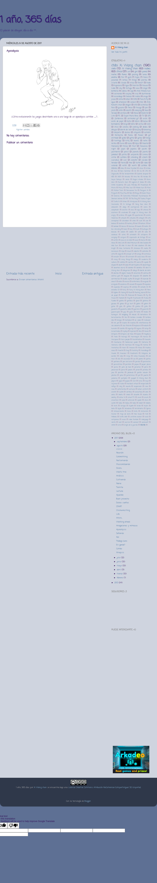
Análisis (120, 475)
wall (120, 422)
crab (149, 257)
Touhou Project (146, 198)
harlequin (114, 314)
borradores (115, 124)
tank (115, 406)
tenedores (128, 408)
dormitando (115, 279)
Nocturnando (122, 460)
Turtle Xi (117, 201)
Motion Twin (118, 190)
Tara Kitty (144, 99)
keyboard (137, 325)
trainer (113, 414)
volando (114, 165)
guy (124, 312)
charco (143, 240)
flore (123, 295)
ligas (127, 85)
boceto (139, 226)
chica (119, 71)
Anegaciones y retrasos (127, 525)
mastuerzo (117, 342)
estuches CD (115, 290)
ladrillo (122, 328)
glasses (113, 303)
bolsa (145, 121)
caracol (133, 102)
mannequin (135, 337)
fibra (149, 290)
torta (135, 411)
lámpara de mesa (126, 334)
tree (130, 162)
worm (134, 165)
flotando (131, 295)
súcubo (145, 160)
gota (120, 306)
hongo (148, 138)
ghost (137, 301)
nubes (147, 68)
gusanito (145, 309)
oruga (145, 96)
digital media (126, 273)
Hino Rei (137, 177)
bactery (130, 223)
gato (129, 77)
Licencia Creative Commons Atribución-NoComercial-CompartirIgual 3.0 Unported (104, 787)
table (134, 403)
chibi (141, 102)
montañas (115, 348)
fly (147, 295)
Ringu (137, 193)
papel (123, 149)
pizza (113, 99)
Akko (122, 168)
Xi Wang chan (121, 47)
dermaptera (135, 265)
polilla (124, 154)
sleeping (138, 110)
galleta (121, 301)
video (146, 162)
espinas (126, 287)
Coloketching (121, 456)
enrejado (114, 284)
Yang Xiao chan (141, 204)
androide (124, 212)
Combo (119, 548)
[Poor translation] (13, 826)
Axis (115, 171)
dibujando (126, 270)
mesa (130, 107)
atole (134, 221)
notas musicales (139, 356)
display (138, 129)
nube (113, 88)
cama (124, 234)
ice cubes (138, 320)
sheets (120, 394)
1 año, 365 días (30, 20)
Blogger (88, 801)
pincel (138, 370)
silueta (114, 82)
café (139, 232)
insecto (124, 323)
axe (147, 221)
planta (145, 152)
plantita (121, 372)
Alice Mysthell (132, 168)
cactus (141, 124)
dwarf (113, 281)
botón (146, 226)
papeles (133, 149)
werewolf (145, 422)
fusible (113, 301)
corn (123, 257)
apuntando (139, 215)
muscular (123, 353)
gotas (140, 138)
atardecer (125, 221)
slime (113, 157)
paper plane (146, 364)
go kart (130, 303)
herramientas (116, 317)
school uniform (143, 389)
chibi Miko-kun (132, 243)
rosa (112, 389)
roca (146, 386)
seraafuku (138, 392)
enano (127, 281)
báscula (113, 232)
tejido (119, 408)
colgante (120, 254)
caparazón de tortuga (137, 237)
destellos (139, 268)
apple (129, 215)
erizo (132, 82)
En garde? (120, 544)
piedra (130, 370)
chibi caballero (139, 245)
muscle (113, 353)
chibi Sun (114, 245)
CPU (146, 171)
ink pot (116, 323)
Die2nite (144, 113)
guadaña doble (125, 309)
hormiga (117, 140)
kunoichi (114, 328)
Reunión (120, 452)
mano (145, 77)
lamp (146, 328)
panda (137, 361)
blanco (124, 226)
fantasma (119, 135)
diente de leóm (145, 270)
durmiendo (146, 93)
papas (136, 364)
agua (113, 102)
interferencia (143, 323)
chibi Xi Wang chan (126, 65)
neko (121, 356)
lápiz (137, 143)
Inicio (58, 274)
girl (136, 71)
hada (149, 82)
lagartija (131, 328)
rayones (114, 383)
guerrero (137, 309)
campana (144, 234)
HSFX (119, 177)
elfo (135, 105)
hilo (126, 317)
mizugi (137, 345)
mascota (148, 339)
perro (146, 367)
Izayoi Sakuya (116, 179)
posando (114, 80)
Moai (149, 188)
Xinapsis (120, 552)
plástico (113, 375)
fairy (124, 290)
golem (146, 303)
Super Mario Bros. (131, 116)
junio (119, 561)
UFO (149, 116)
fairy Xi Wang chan (136, 290)
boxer (125, 229)
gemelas (130, 301)
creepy (135, 259)
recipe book (144, 383)
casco (136, 240)
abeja (124, 207)
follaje (134, 80)
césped (113, 265)
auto (140, 221)
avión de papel (117, 121)
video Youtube (133, 419)
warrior (127, 422)
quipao (127, 381)
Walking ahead (123, 521)
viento (113, 422)
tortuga (129, 88)
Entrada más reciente (20, 274)
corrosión (131, 257)
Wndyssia (133, 201)
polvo (121, 375)
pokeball (114, 154)
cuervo (139, 262)
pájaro (113, 381)
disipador (136, 276)
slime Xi (122, 397)
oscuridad (126, 359)
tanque (123, 406)
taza (146, 110)
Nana (118, 483)
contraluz (147, 254)
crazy (116, 259)
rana (140, 381)
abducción (114, 207)
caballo (123, 232)
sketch (128, 110)
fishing (123, 292)
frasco (113, 298)
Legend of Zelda (138, 182)
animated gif (133, 118)
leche (145, 140)
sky (120, 88)
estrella (134, 287)
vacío (146, 417)
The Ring (134, 198)
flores (124, 74)
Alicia (141, 168)
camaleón (133, 234)
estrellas (144, 105)
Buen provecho (122, 498)
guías (131, 312)
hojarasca (118, 85)
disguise (126, 276)
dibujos (114, 129)
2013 (116, 582)
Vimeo (124, 201)
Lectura (119, 491)
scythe (121, 392)
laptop (125, 331)
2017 (116, 438)
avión (145, 118)
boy (131, 229)
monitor (135, 85)
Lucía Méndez (132, 185)
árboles (114, 168)
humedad (128, 320)
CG (141, 171)
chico (116, 127)
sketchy (113, 397)
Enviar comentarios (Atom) (31, 279)
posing (135, 74)
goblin (138, 303)
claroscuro (114, 251)
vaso (137, 88)
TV (143, 116)
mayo (119, 565)
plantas (144, 80)
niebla (137, 96)
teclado (114, 113)
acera (146, 207)
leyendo (133, 331)
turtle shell (123, 417)
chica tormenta (124, 248)
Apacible (119, 495)
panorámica (118, 364)
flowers (140, 295)
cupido (146, 262)
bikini (137, 121)
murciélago (144, 350)
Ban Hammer (125, 171)
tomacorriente (119, 411)
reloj (120, 386)
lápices (138, 334)
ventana (123, 113)
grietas (137, 306)
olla (119, 359)
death (120, 265)
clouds (123, 82)
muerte (120, 350)
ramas (125, 80)
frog (128, 298)
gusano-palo (115, 312)
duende (145, 279)
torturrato (144, 411)
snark (146, 397)
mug (127, 350)
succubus (115, 160)
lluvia (122, 143)
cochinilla (145, 251)
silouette (136, 394)
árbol (128, 99)
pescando (114, 370)
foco (113, 107)
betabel (116, 226)
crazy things (125, 259)
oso (134, 359)
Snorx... (119, 468)
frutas (146, 298)
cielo (113, 68)
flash (130, 292)
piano (123, 370)
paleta (141, 359)
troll (146, 414)
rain (134, 381)
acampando (135, 207)
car (149, 237)
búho (133, 124)
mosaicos (144, 146)
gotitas (129, 306)
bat (149, 223)
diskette (145, 276)
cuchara (114, 262)
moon (124, 348)
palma (148, 359)
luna (145, 74)
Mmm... (119, 518)
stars (146, 400)
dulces (127, 132)
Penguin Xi (144, 190)
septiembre (122, 441)
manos (145, 337)
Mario (113, 188)
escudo (132, 284)
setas (113, 394)
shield (128, 394)
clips (122, 251)
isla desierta (115, 325)
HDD (112, 177)
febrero (120, 577)
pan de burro (127, 361)
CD (135, 171)
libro (140, 331)
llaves (146, 331)
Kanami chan (123, 182)
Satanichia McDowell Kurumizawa (135, 196)
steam (145, 157)
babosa (113, 223)
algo (138, 210)
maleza (129, 96)
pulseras (114, 378)
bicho (129, 121)
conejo (139, 254)
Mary (121, 188)
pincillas (145, 370)
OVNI (135, 99)
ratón (120, 110)
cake (146, 232)
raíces (122, 383)
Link (113, 116)
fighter (19, 129)
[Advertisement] (54, 249)
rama (121, 99)
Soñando (120, 533)
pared (144, 71)
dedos (145, 127)
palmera (117, 361)
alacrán (125, 210)
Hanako (127, 177)
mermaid (128, 345)
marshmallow (137, 339)
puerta (145, 375)
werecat (136, 422)
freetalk (121, 298)
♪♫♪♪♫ (119, 449)
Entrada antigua (92, 274)
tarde (139, 406)
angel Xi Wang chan (140, 212)
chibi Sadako (144, 243)
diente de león (126, 129)
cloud (129, 251)
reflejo (113, 386)
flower (140, 135)
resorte (128, 386)
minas (125, 146)
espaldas (117, 287)
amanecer (123, 102)
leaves (136, 140)
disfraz (145, 273)
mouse (145, 85)
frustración (137, 298)
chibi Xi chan (126, 245)
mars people (125, 339)
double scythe (127, 279)
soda (123, 400)
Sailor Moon (146, 193)
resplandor (138, 386)
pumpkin (124, 378)
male (116, 337)
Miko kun (129, 188)
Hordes (145, 177)
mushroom (134, 353)
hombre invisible (136, 317)
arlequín (142, 218)
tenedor (114, 162)
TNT (127, 198)
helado (134, 314)
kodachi (145, 325)
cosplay (128, 93)
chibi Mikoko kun (144, 91)
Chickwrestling (123, 510)
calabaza (114, 234)
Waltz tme (121, 472)
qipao (120, 381)
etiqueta (137, 132)
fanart (140, 82)
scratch (113, 392)
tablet (141, 403)
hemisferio (144, 314)
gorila (113, 306)
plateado (130, 372)
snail (139, 397)
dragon (128, 105)
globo (124, 138)
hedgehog (125, 314)
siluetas (145, 394)
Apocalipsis (121, 529)
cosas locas (141, 257)
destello (130, 268)
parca (116, 367)
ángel (145, 88)
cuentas (130, 262)
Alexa (136, 113)
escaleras (123, 284)
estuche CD (144, 287)
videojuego (144, 419)
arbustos (133, 218)
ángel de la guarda (131, 425)
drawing (147, 129)
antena (121, 215)
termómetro (139, 408)
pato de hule (126, 367)
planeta (136, 152)
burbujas (145, 229)
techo (113, 408)
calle (149, 124)
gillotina (145, 301)
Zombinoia (119, 118)
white (113, 425)
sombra (123, 157)
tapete (131, 406)
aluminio (114, 212)
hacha (138, 312)
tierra (123, 162)
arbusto (123, 218)
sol (128, 71)
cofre (113, 254)
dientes (116, 273)
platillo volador (142, 372)
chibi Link (121, 243)
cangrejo (114, 237)
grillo (146, 306)
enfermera (136, 281)
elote (120, 281)
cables (124, 91)
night (113, 149)
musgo (138, 107)
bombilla (114, 91)
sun (125, 160)
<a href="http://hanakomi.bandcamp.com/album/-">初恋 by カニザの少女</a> (131, 713)
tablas (127, 403)
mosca (140, 348)
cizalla (146, 248)
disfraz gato (115, 276)
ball (136, 223)
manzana (115, 146)
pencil (126, 152)
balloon (143, 223)
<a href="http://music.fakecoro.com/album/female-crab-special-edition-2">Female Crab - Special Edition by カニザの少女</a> (131, 659)
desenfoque (147, 265)
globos (122, 303)
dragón (137, 279)
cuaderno (144, 259)
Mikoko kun (140, 188)
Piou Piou (123, 193)
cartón (116, 240)
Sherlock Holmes (116, 198)
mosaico (132, 348)
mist (134, 146)
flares (130, 135)
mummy (135, 350)
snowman (115, 400)
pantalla (128, 364)
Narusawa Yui (132, 190)
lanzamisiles (115, 331)
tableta (148, 403)
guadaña (114, 309)
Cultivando (121, 479)
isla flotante (127, 325)
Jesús (127, 179)
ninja (128, 356)
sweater (134, 160)
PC (119, 116)
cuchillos (122, 262)
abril (119, 569)
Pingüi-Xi (114, 193)
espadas (148, 284)
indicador (147, 320)
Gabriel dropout (142, 174)
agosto (120, 445)
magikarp (147, 334)
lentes (114, 143)
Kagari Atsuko (138, 179)
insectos (133, 323)
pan (146, 107)
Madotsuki (144, 185)
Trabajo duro (121, 541)
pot (139, 375)
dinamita (137, 273)
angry (113, 215)
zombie (27, 129)
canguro (123, 237)
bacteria (122, 223)
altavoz (145, 210)
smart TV (131, 397)
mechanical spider (131, 342)
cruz (136, 93)
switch (113, 403)
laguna (139, 328)
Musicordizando (123, 464)
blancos (131, 226)
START (119, 506)
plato (113, 110)
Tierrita (119, 487)
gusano (121, 107)
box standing (116, 229)
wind (119, 425)
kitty (127, 140)
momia (145, 345)
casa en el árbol (126, 240)
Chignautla (115, 174)
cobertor (136, 251)
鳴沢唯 (142, 425)
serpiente (135, 154)
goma (132, 138)
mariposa (114, 339)
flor (122, 77)
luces (130, 143)
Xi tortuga (127, 204)
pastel (144, 149)
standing (134, 157)
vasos (124, 419)
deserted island (119, 268)
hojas (137, 77)
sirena (145, 154)
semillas (129, 392)
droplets (117, 132)
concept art (130, 254)
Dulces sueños (122, 502)
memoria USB (116, 345)
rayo (146, 381)
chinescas (137, 248)
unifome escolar (136, 417)
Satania (117, 196)
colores (126, 127)
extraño (147, 132)
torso (129, 411)
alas (132, 210)
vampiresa (115, 419)
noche (113, 74)
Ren (131, 193)
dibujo (135, 270)
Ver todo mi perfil (119, 52)
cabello (131, 232)
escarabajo (118, 96)
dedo (127, 265)
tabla (120, 403)
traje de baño (125, 414)
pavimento (115, 152)
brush (137, 229)
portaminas (130, 375)
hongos (119, 320)
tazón (146, 406)
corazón (116, 257)
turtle (138, 162)
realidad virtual (132, 383)
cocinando (118, 93)
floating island (140, 292)
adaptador (115, 210)
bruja (126, 124)
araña (114, 77)
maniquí (124, 337)
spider (139, 400)
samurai (132, 389)
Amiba (148, 168)
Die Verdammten (128, 174)
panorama (147, 361)
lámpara (114, 334)
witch (124, 165)
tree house (137, 414)
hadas (146, 312)
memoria (145, 342)
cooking (136, 127)
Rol (117, 537)
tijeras (148, 408)
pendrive (137, 367)
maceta (145, 143)
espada (139, 284)
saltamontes (121, 389)
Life (118, 514)
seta (146, 392)
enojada (145, 281)
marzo (120, 573)
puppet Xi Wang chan (139, 378)
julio (119, 557)
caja (131, 91)
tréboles (114, 417)
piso (112, 372)
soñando (131, 400)
